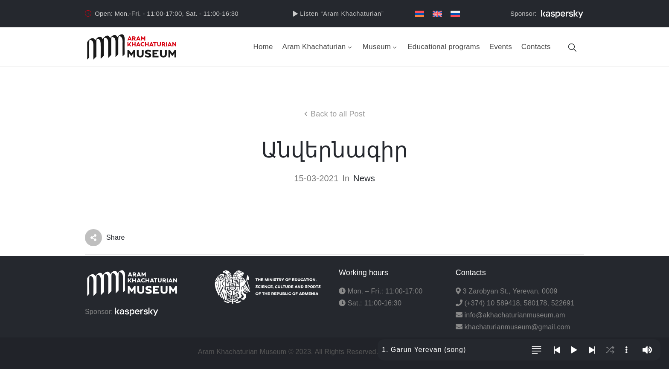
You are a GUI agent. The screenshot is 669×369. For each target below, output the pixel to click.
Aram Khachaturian (317, 47)
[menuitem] (419, 14)
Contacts (536, 47)
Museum (380, 47)
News (364, 178)
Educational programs (443, 47)
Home (263, 47)
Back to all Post (338, 114)
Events (500, 47)
